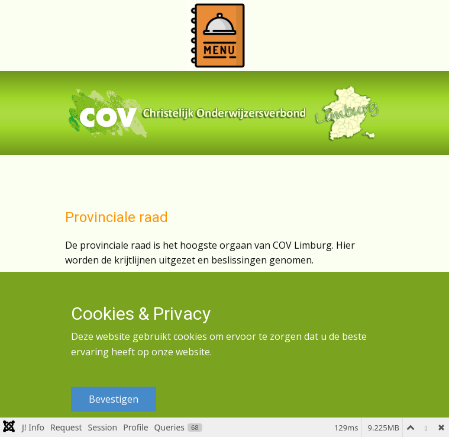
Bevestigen (113, 399)
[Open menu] (218, 35)
